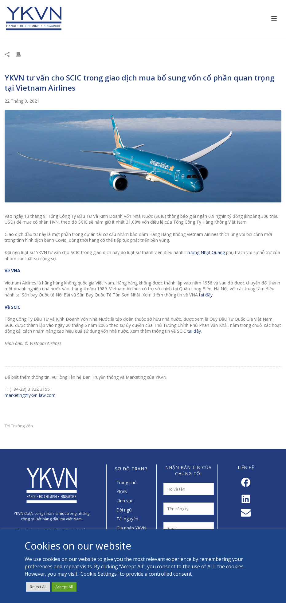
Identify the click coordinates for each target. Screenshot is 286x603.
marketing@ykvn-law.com (30, 395)
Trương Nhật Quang (205, 252)
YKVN (121, 492)
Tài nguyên (127, 519)
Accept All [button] (64, 586)
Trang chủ (126, 482)
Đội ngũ (124, 510)
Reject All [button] (38, 586)
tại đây (206, 295)
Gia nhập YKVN (131, 528)
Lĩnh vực (124, 500)
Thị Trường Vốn (19, 426)
